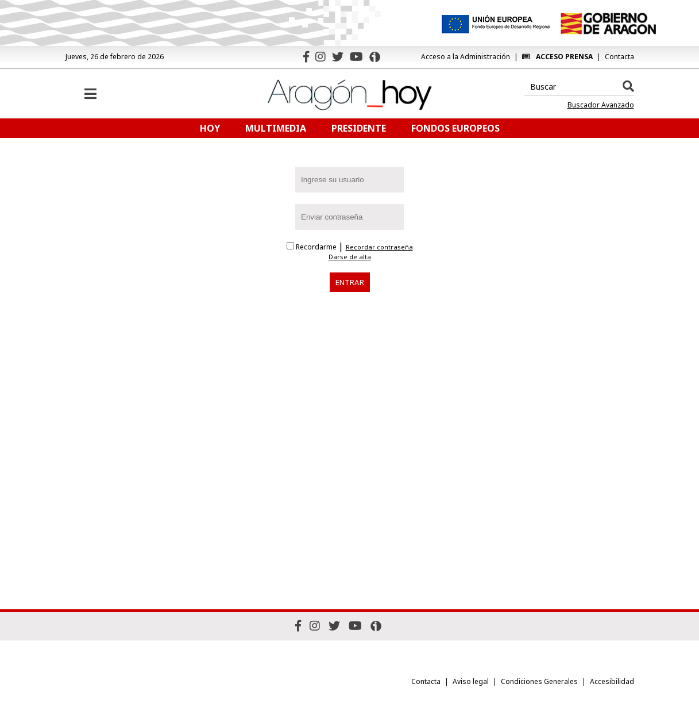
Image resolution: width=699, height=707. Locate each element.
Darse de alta (350, 257)
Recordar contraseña (379, 247)
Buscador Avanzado (600, 105)
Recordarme (312, 247)
